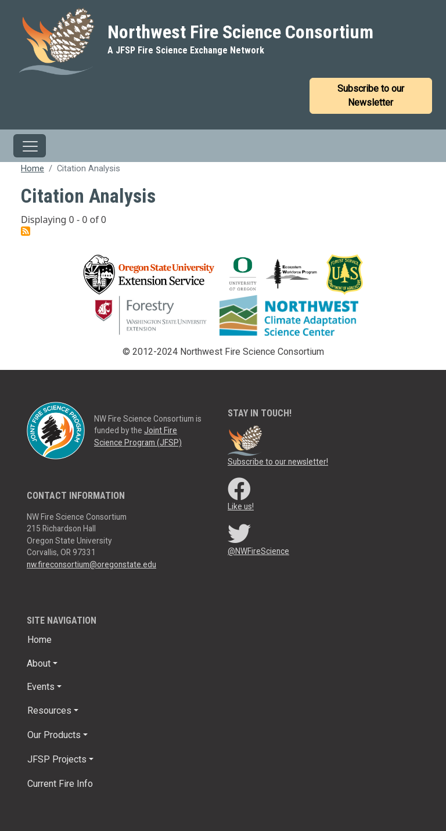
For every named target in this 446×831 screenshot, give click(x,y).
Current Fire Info (60, 783)
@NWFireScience (258, 551)
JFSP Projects (57, 759)
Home (32, 168)
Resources (49, 710)
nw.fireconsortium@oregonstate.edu (91, 564)
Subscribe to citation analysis (25, 231)
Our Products (54, 734)
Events (41, 686)
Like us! (241, 506)
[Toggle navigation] (29, 145)
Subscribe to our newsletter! (278, 461)
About (39, 663)
